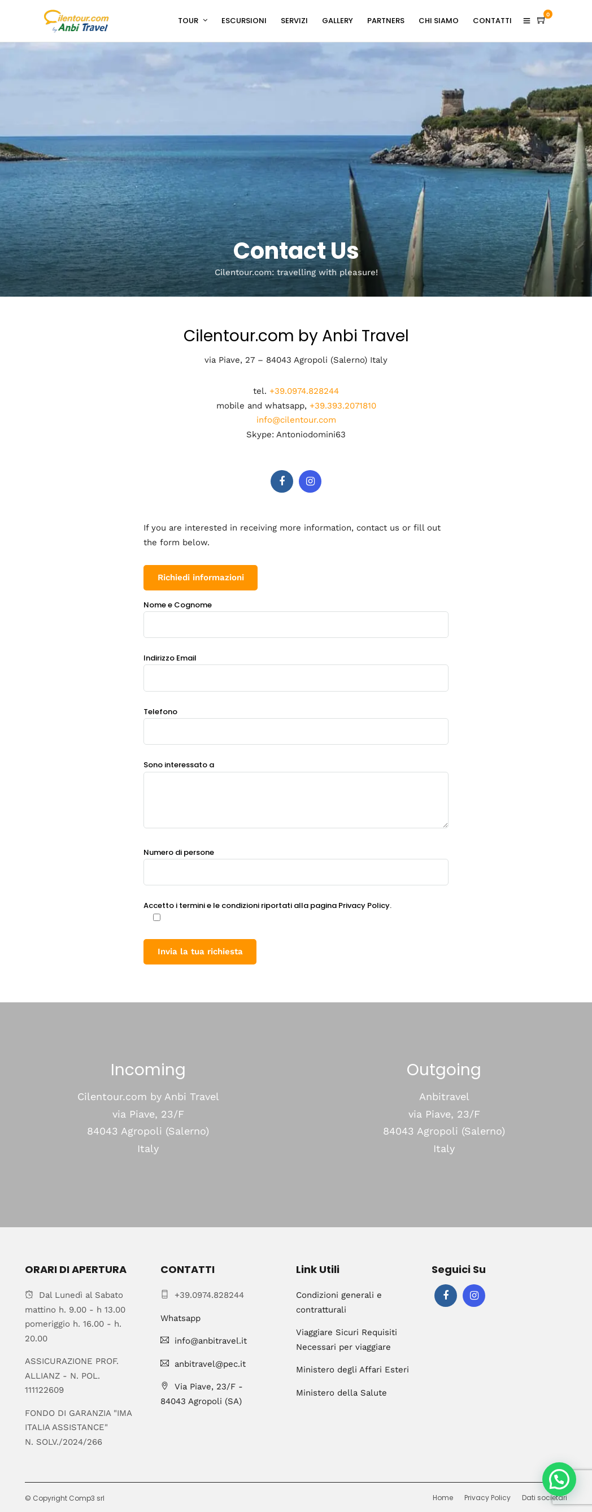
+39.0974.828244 (304, 391)
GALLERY (337, 20)
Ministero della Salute (341, 1393)
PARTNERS (385, 20)
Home (443, 1497)
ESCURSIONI (244, 20)
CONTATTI (492, 20)
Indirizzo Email (296, 668)
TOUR (188, 20)
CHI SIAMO (439, 20)
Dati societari (544, 1497)
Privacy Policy (487, 1497)
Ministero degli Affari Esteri (352, 1370)
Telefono (296, 721)
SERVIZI (294, 20)
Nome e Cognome (296, 614)
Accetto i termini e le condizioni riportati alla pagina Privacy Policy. (267, 912)
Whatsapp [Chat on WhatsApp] (180, 1318)
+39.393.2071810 (343, 406)
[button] (559, 1479)
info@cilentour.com (296, 420)
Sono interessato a (296, 795)
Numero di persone (296, 862)
